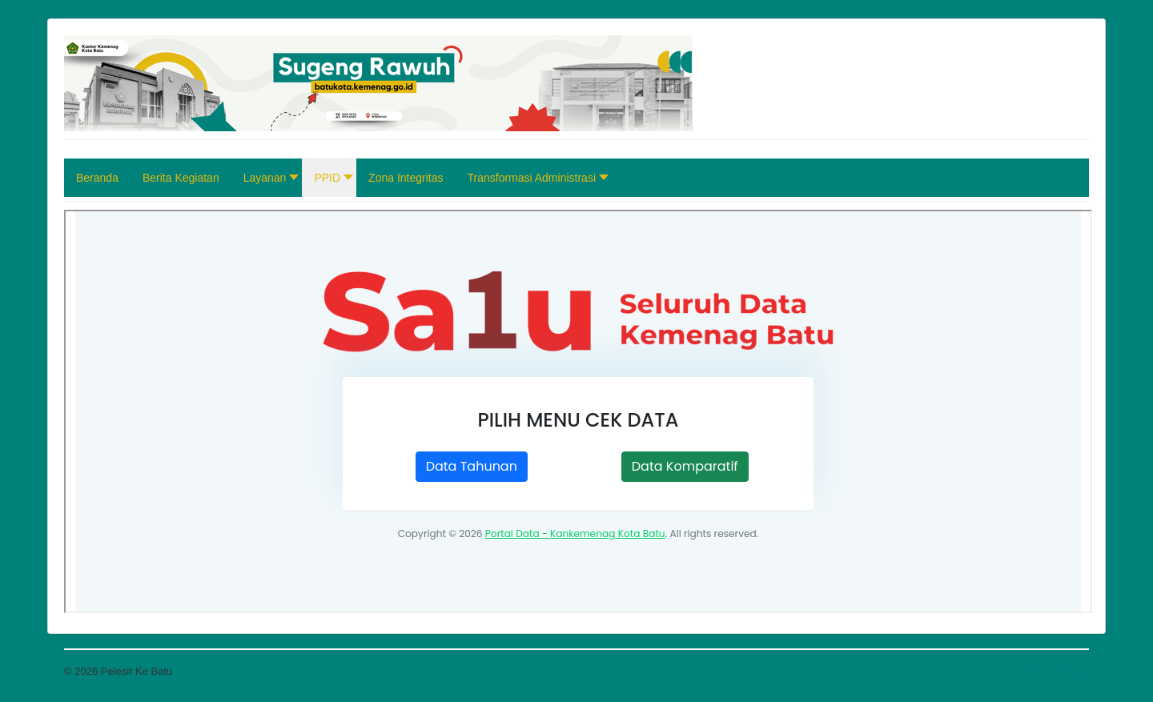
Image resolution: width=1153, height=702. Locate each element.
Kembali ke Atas (1051, 671)
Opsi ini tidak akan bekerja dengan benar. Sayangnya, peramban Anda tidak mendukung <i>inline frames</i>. (578, 411)
